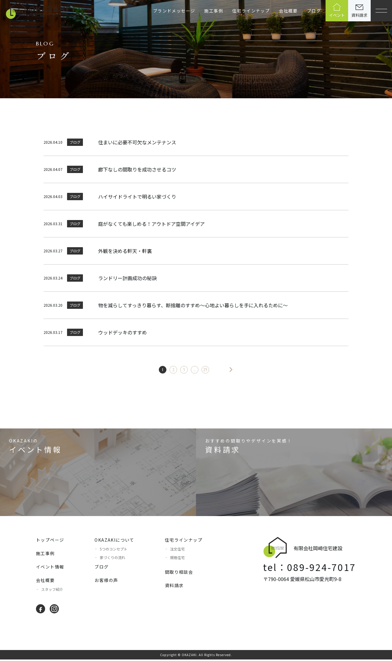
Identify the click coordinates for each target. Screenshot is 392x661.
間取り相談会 (179, 573)
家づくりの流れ (112, 559)
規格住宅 (177, 559)
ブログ (314, 11)
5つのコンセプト (113, 550)
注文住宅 (177, 550)
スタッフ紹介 (52, 590)
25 (201, 370)
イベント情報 (50, 568)
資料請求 (174, 587)
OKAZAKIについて (114, 541)
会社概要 (288, 11)
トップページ (50, 541)
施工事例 (213, 11)
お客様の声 (106, 582)
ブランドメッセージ (174, 11)
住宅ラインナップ (251, 11)
